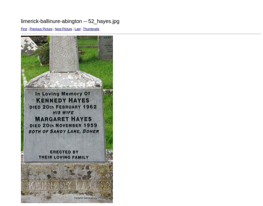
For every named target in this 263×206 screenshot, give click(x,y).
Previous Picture (41, 29)
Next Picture (63, 29)
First (24, 29)
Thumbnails (91, 29)
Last (78, 29)
